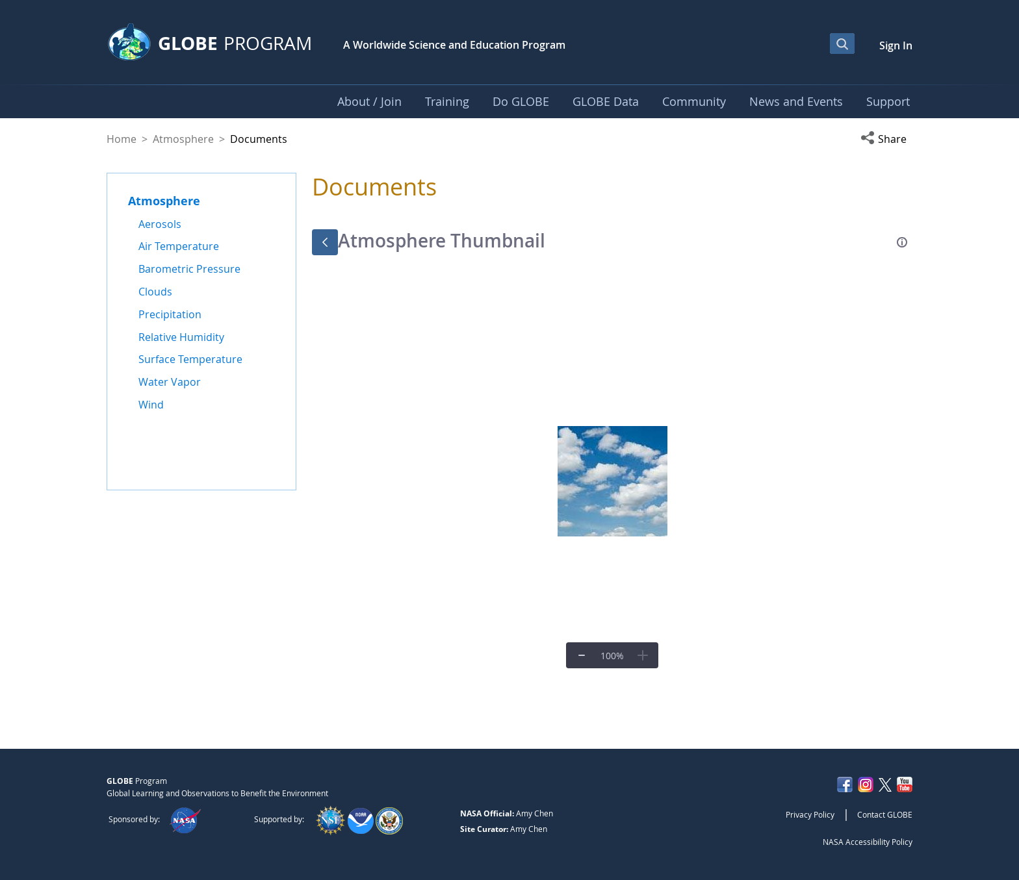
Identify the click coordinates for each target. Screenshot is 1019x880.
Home (121, 139)
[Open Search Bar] (842, 43)
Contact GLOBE (884, 814)
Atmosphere (183, 139)
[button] (886, 139)
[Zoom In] (643, 655)
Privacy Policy (810, 814)
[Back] (325, 242)
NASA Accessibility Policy (867, 841)
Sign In (895, 45)
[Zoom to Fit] (612, 655)
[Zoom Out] (582, 655)
